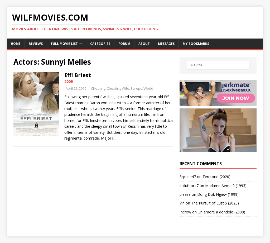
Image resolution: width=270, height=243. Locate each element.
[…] (115, 138)
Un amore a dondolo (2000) (221, 212)
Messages (166, 43)
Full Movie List (64, 43)
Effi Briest (77, 75)
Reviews (36, 43)
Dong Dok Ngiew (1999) (218, 194)
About (144, 43)
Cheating (98, 88)
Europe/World (142, 88)
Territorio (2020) (216, 176)
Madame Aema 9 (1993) (226, 185)
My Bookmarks (196, 43)
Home (16, 43)
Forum (124, 43)
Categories (100, 43)
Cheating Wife (118, 88)
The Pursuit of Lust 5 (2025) (215, 203)
